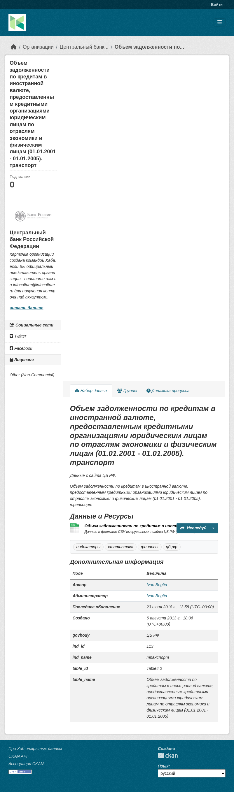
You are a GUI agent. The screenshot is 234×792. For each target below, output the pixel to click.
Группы (127, 390)
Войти (217, 4)
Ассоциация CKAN (26, 763)
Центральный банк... (84, 47)
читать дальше (26, 307)
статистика (120, 547)
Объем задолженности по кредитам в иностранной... (141, 526)
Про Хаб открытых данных (35, 748)
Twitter (18, 336)
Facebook (21, 348)
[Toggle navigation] (220, 22)
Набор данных (91, 390)
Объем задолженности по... (149, 47)
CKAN (168, 755)
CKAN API (17, 756)
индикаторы (88, 547)
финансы (149, 547)
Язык (163, 766)
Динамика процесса (167, 390)
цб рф (171, 547)
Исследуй (193, 528)
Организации (38, 47)
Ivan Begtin (156, 584)
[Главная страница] (14, 47)
